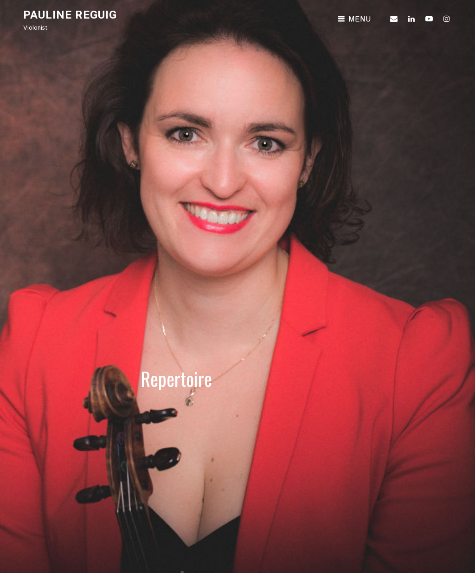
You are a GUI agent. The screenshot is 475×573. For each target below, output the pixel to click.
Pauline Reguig (70, 14)
